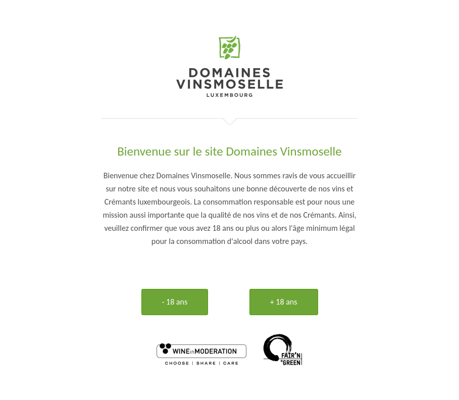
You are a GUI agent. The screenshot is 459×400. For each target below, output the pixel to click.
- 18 (175, 302)
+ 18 (283, 302)
